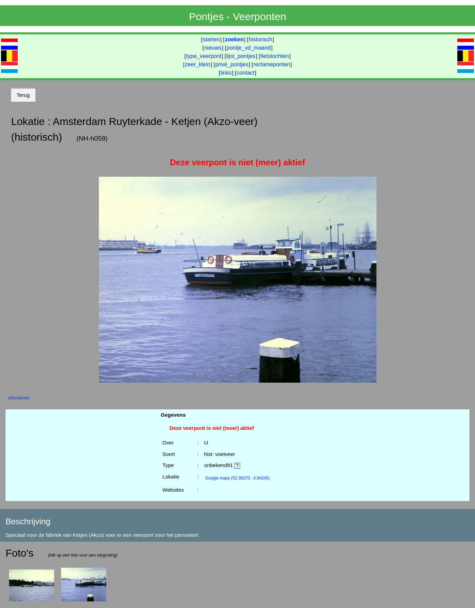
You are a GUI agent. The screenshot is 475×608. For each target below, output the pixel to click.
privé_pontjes (231, 64)
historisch (260, 39)
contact (246, 73)
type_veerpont (203, 56)
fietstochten (275, 56)
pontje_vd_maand (249, 48)
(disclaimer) (18, 397)
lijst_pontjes (240, 56)
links (225, 73)
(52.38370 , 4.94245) (237, 478)
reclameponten (271, 64)
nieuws (213, 48)
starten (211, 39)
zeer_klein (197, 64)
